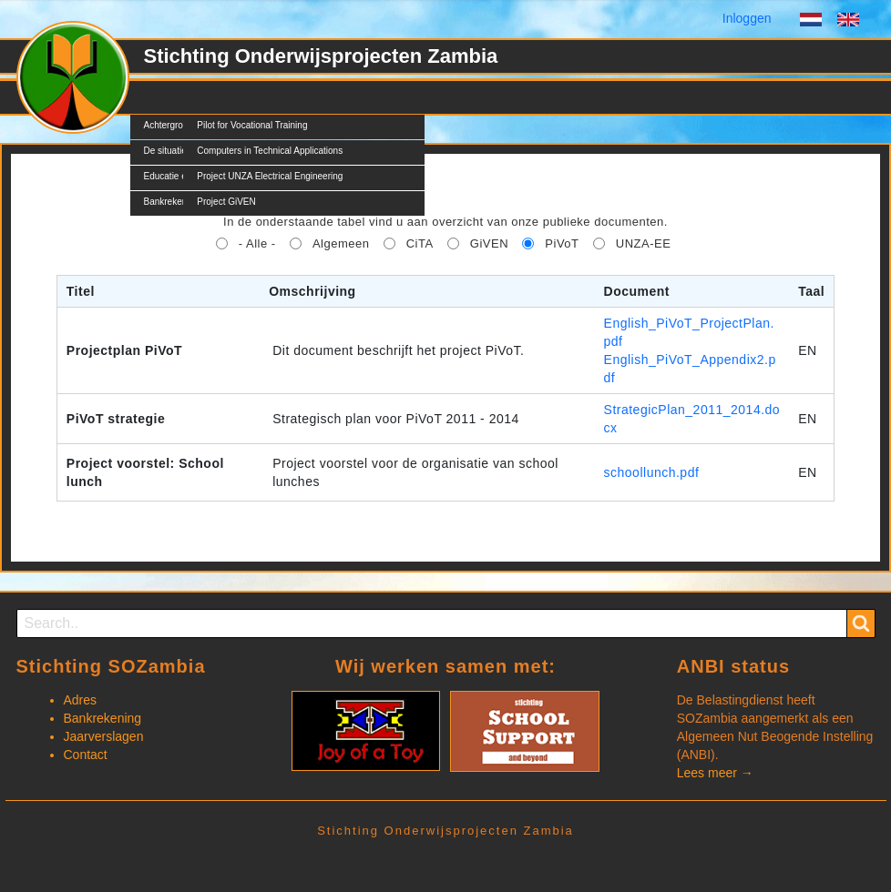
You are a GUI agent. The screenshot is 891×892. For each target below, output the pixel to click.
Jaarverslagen (104, 736)
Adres (80, 700)
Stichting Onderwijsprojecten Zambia (321, 56)
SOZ (157, 97)
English (848, 22)
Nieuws (299, 97)
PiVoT (562, 243)
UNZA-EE (643, 243)
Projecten (224, 97)
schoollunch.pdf (652, 472)
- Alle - (257, 243)
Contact (461, 97)
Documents (379, 97)
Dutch (811, 22)
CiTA (420, 243)
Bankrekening (103, 718)
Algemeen (341, 243)
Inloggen (747, 18)
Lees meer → (715, 772)
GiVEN (489, 243)
